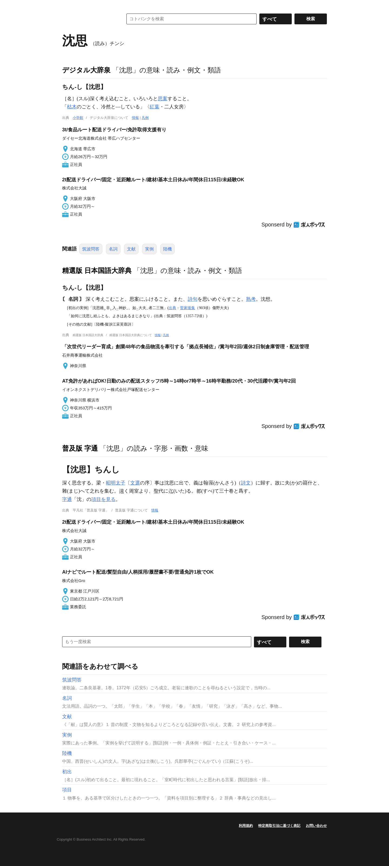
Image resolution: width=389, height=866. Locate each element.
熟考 (251, 299)
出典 (172, 308)
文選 (135, 483)
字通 (67, 499)
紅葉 (154, 106)
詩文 (246, 483)
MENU (67, 5)
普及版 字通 (80, 448)
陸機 (167, 249)
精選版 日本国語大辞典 (97, 270)
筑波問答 (90, 249)
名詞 (113, 249)
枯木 (72, 106)
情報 (135, 118)
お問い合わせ (316, 826)
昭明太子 (115, 483)
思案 (162, 98)
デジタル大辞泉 (86, 70)
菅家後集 (187, 308)
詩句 (192, 299)
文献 (131, 249)
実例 (149, 249)
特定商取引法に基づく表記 (279, 826)
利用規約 (246, 826)
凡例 (145, 118)
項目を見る (103, 499)
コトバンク (89, 19)
